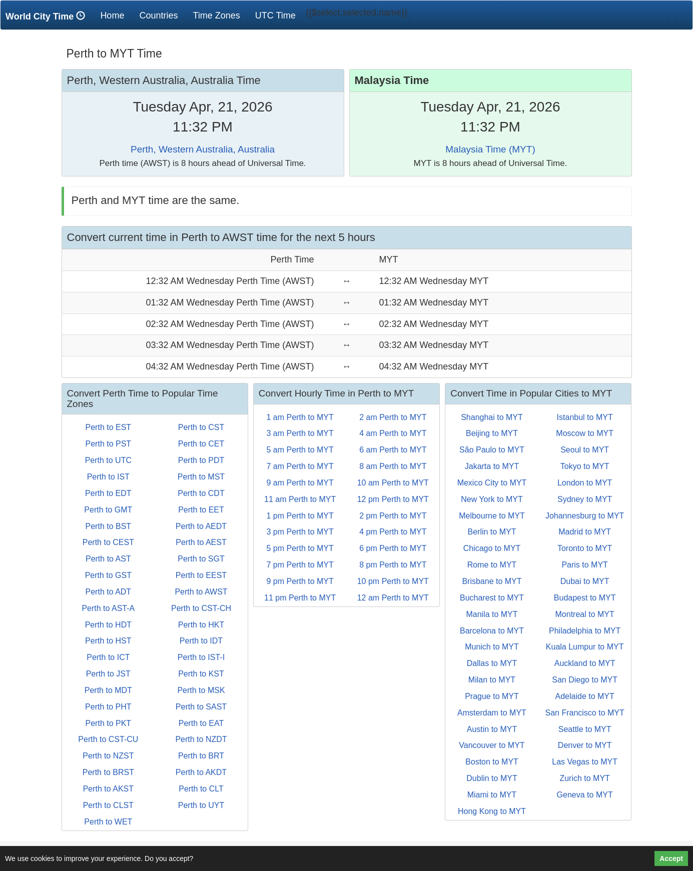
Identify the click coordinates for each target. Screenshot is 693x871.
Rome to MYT (492, 564)
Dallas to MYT (492, 663)
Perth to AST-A (108, 608)
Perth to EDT (108, 493)
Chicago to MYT (492, 548)
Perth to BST (109, 526)
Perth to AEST (201, 542)
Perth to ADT (109, 592)
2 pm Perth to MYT (392, 516)
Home (116, 15)
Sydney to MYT (584, 499)
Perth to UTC (108, 460)
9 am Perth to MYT (300, 482)
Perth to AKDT (201, 772)
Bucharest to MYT (492, 598)
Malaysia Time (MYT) (490, 149)
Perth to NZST (108, 756)
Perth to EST (109, 427)
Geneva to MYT (585, 794)
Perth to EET (201, 510)
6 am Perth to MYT (392, 450)
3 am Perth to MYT (300, 433)
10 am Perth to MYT (393, 482)
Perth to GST (108, 575)
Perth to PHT (108, 706)
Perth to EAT (201, 723)
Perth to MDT (108, 690)
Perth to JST (108, 674)
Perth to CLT (201, 788)
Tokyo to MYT (584, 466)
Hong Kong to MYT (492, 811)
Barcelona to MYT (492, 630)
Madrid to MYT (584, 532)
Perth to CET (201, 444)
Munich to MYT (492, 646)
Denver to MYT (585, 745)
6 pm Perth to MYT (392, 548)
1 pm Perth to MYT (300, 516)
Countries (158, 15)
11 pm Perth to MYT (300, 598)
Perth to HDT (108, 624)
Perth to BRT (201, 756)
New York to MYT (492, 499)
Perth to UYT (201, 805)
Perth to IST (108, 476)
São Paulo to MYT (491, 450)
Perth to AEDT (201, 526)
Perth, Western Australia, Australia (203, 149)
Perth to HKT (201, 624)
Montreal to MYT (584, 614)
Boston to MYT (491, 762)
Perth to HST (108, 640)
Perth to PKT (109, 723)
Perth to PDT (201, 460)
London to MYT (584, 482)
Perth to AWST (201, 592)
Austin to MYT (492, 729)
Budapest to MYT (585, 598)
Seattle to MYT (584, 729)
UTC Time (275, 15)
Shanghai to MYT (492, 417)
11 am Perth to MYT (300, 499)
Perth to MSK (201, 690)
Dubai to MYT (584, 581)
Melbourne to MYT (492, 516)
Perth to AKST (108, 788)
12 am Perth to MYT (393, 598)
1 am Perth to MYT (300, 417)
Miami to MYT (492, 794)
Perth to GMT (108, 510)
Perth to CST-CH (201, 608)
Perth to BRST (108, 772)
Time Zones (216, 15)
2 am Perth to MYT (392, 417)
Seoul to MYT (584, 450)
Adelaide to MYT (584, 696)
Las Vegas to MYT (584, 762)
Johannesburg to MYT (584, 516)
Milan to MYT (491, 680)
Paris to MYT (584, 564)
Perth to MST (201, 476)
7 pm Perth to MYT (300, 564)
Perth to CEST (108, 542)
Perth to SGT (201, 558)
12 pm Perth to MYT (393, 499)
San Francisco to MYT (584, 712)
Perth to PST (109, 444)
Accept (671, 858)
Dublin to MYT (491, 778)
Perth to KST (201, 674)
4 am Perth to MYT (392, 433)
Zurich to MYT (584, 778)
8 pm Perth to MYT (392, 564)
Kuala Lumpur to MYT (585, 646)
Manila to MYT (491, 614)
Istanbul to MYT (585, 417)
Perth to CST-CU (108, 739)
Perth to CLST (108, 805)
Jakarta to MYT (492, 466)
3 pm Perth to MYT (300, 532)
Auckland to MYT (584, 663)
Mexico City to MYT (492, 482)
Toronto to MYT (584, 548)
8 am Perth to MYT (392, 466)
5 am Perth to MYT (300, 450)
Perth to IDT (201, 640)
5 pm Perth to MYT (300, 548)
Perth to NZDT (201, 739)
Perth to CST (201, 427)
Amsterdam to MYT (491, 712)
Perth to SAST (201, 706)
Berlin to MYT (492, 532)
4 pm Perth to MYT (392, 532)
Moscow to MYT (584, 433)
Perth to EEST (201, 575)
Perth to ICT (108, 657)
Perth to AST (108, 558)
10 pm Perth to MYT (393, 581)
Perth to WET (108, 822)
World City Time (48, 16)
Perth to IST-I (201, 657)
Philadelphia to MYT (584, 630)
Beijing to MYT (492, 433)
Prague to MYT (492, 696)
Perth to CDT (201, 493)
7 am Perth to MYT (300, 466)
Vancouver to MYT (491, 745)
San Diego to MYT (584, 680)
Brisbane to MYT (491, 581)
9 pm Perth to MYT (300, 581)
